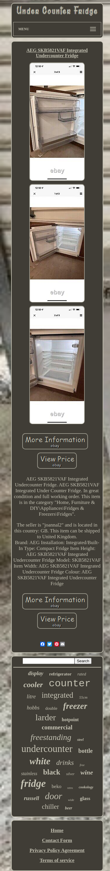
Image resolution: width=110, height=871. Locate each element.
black (51, 772)
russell (31, 798)
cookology (86, 787)
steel (80, 740)
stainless (29, 773)
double (51, 708)
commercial (57, 727)
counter (70, 683)
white (40, 761)
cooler (33, 684)
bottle (85, 751)
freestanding (51, 737)
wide (71, 800)
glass (85, 798)
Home (57, 830)
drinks (65, 762)
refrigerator (60, 674)
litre (31, 696)
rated (81, 674)
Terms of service (57, 860)
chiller (50, 806)
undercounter (46, 748)
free (82, 765)
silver (70, 774)
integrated (57, 695)
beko (56, 786)
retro (70, 787)
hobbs (33, 708)
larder (45, 717)
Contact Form (57, 840)
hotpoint (70, 719)
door (53, 796)
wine (86, 772)
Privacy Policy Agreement (57, 850)
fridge (33, 783)
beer (68, 808)
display (35, 673)
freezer (75, 706)
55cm (83, 697)
